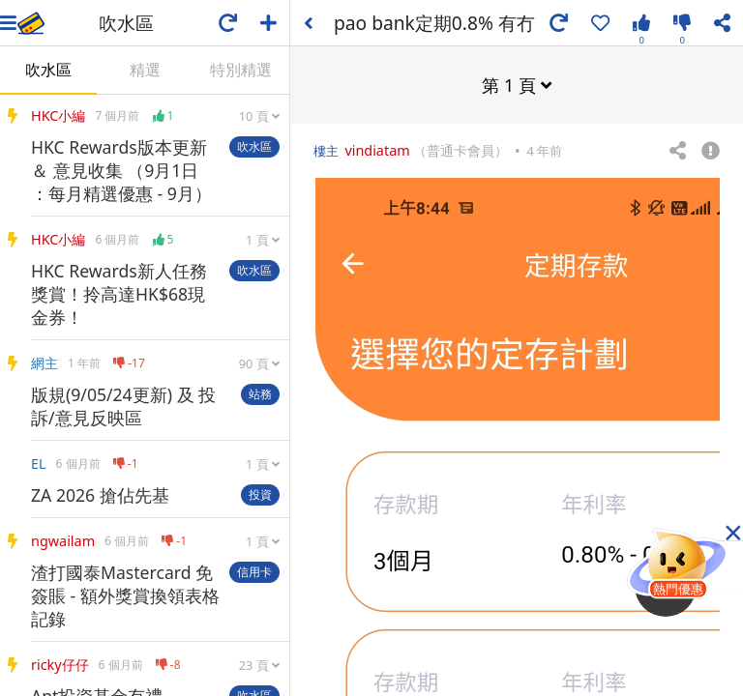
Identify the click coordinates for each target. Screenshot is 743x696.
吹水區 (48, 69)
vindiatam (376, 149)
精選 (145, 69)
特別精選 (241, 69)
